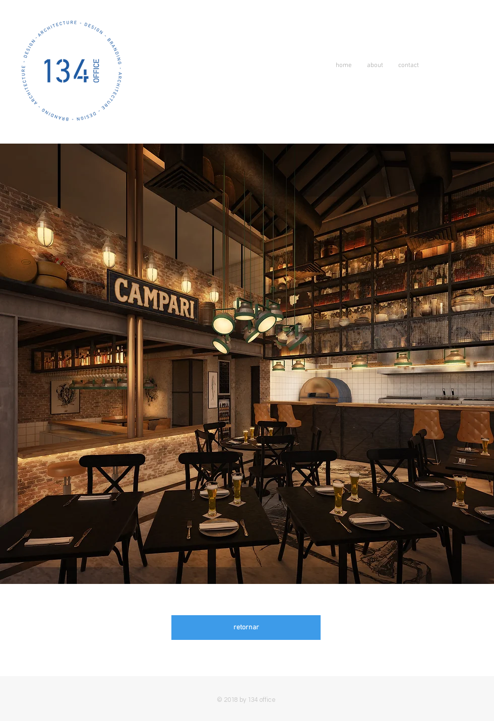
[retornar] (246, 627)
